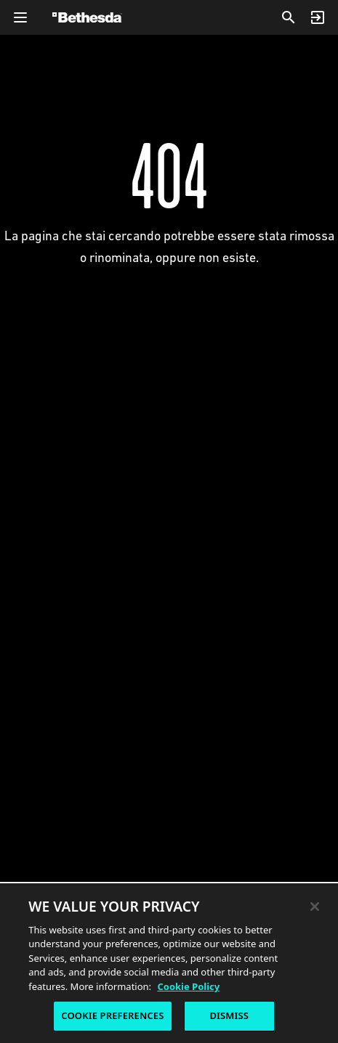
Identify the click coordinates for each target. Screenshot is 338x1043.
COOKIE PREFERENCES (112, 1015)
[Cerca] (288, 17)
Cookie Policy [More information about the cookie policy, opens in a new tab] (188, 986)
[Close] (315, 907)
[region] (169, 962)
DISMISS (229, 1015)
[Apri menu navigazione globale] (20, 17)
